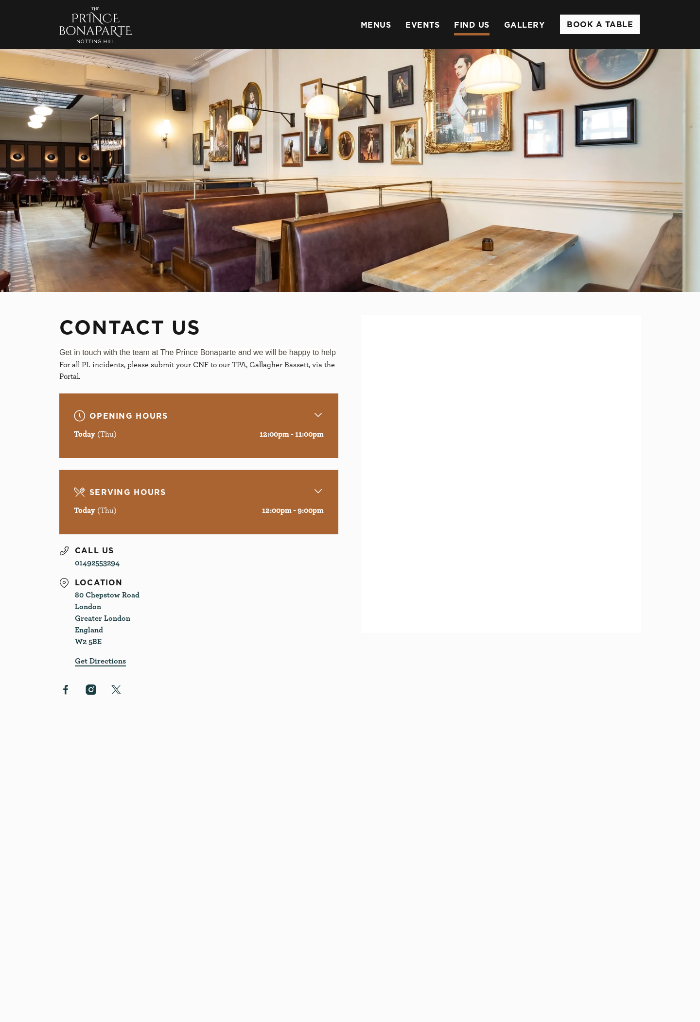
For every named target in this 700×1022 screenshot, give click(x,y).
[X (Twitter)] (116, 689)
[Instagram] (91, 689)
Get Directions (100, 660)
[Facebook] (65, 689)
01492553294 (97, 562)
